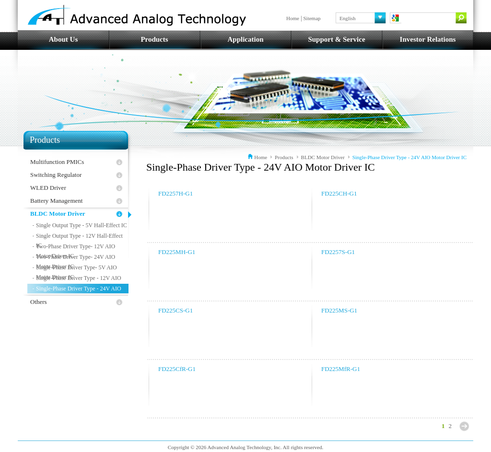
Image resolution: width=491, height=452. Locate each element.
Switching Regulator (56, 174)
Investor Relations (428, 39)
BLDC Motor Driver (57, 213)
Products (154, 39)
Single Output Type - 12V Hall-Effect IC (79, 236)
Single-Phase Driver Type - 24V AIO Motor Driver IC (78, 289)
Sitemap (312, 18)
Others (38, 301)
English (347, 18)
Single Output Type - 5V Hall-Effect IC (81, 225)
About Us (63, 39)
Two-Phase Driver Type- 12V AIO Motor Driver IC (75, 247)
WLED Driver (48, 187)
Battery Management (56, 200)
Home (292, 18)
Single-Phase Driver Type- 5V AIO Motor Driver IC (76, 268)
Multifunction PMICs (57, 161)
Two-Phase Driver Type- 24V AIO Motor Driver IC (75, 258)
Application (245, 39)
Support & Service (336, 39)
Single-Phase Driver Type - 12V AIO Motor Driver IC (78, 279)
